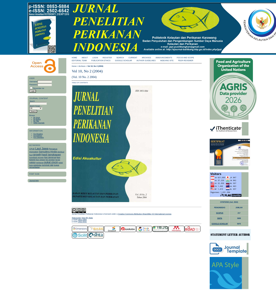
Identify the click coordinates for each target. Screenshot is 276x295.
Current (132, 58)
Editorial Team (79, 60)
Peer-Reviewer (185, 60)
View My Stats (87, 218)
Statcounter (76, 218)
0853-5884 (82, 220)
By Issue (36, 117)
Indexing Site (167, 60)
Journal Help (34, 181)
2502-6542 (82, 222)
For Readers (38, 134)
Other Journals (38, 123)
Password (33, 85)
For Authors (37, 136)
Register (107, 58)
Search (120, 58)
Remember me (38, 88)
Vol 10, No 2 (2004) (95, 66)
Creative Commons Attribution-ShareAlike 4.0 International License (144, 214)
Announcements (164, 58)
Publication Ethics (100, 60)
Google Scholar (123, 60)
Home (74, 58)
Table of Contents (80, 82)
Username (33, 81)
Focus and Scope (185, 58)
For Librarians (38, 137)
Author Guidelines (146, 60)
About (85, 58)
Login (95, 58)
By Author (37, 119)
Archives (146, 58)
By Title (36, 121)
